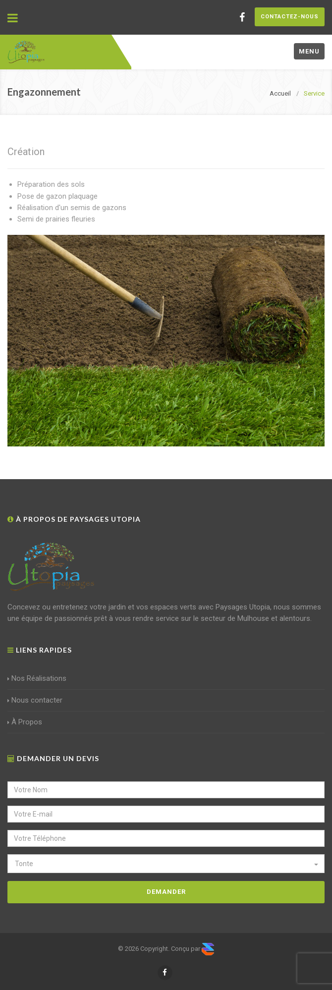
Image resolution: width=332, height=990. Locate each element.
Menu (309, 51)
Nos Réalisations (36, 678)
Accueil (280, 93)
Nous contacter (34, 700)
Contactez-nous (290, 16)
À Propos (24, 721)
